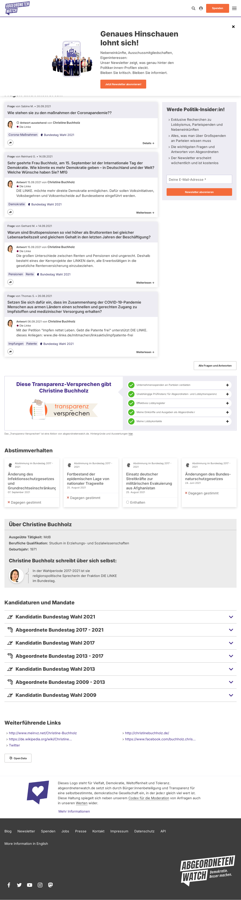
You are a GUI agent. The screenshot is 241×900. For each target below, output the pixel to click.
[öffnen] (234, 8)
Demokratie (17, 204)
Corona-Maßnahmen (23, 135)
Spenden (48, 831)
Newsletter (26, 831)
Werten (82, 803)
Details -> (148, 143)
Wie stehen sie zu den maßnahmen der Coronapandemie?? (59, 113)
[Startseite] (17, 8)
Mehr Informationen (74, 811)
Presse (80, 831)
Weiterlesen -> (145, 212)
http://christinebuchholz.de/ (147, 733)
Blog (8, 831)
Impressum (119, 831)
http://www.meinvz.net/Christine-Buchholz (43, 733)
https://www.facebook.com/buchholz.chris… (160, 739)
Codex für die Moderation (148, 798)
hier (131, 433)
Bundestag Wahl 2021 (57, 135)
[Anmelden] (201, 8)
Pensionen (16, 274)
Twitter (14, 745)
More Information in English (26, 844)
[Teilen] (10, 143)
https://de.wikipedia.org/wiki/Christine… (40, 739)
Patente (31, 343)
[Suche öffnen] (193, 8)
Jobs (65, 831)
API (163, 831)
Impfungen (16, 343)
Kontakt (98, 831)
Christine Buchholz (66, 122)
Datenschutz (144, 831)
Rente (30, 274)
